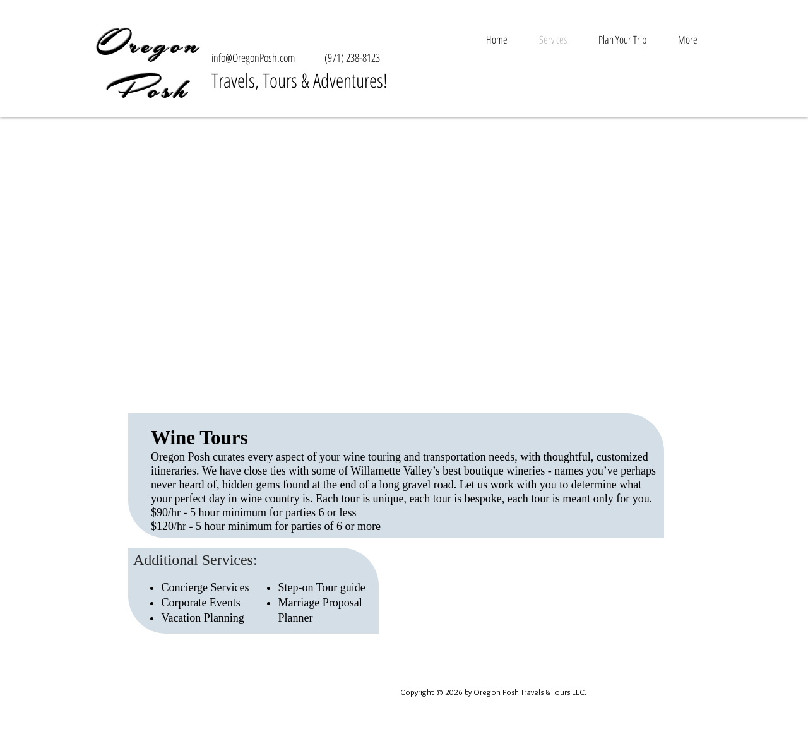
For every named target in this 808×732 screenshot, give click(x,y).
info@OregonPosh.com (253, 57)
